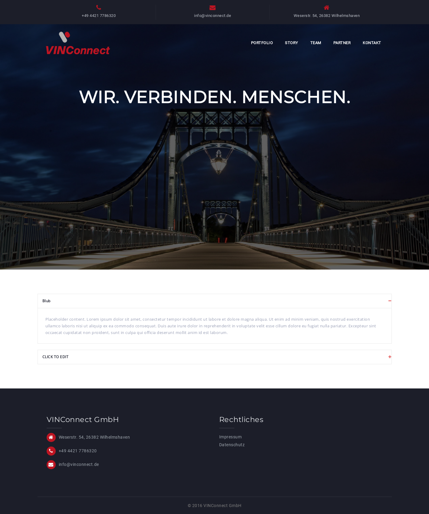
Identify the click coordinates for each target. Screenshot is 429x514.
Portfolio (262, 43)
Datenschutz (232, 444)
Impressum (230, 436)
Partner (342, 43)
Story (291, 43)
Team (315, 43)
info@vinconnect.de (212, 15)
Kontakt (372, 43)
